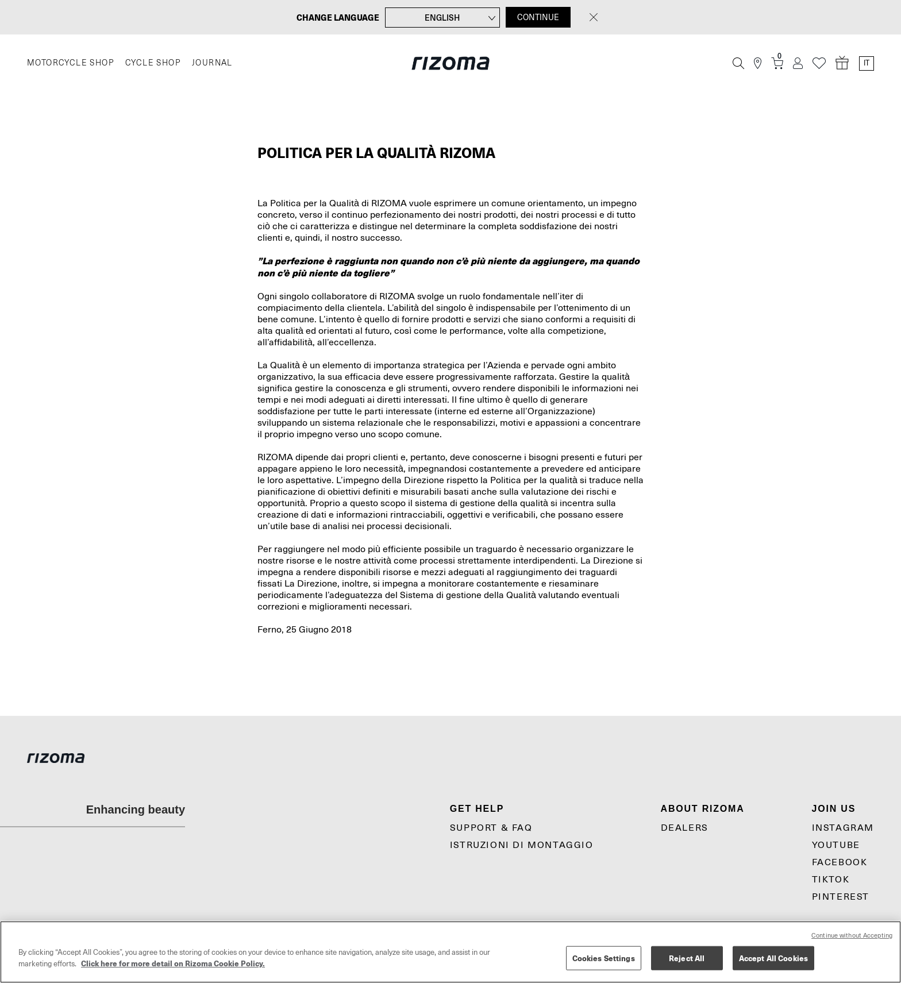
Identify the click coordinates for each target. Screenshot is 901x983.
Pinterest (840, 897)
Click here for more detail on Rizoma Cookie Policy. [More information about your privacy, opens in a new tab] (173, 963)
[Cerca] (738, 63)
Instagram (843, 828)
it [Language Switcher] (866, 63)
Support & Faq (491, 828)
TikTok (831, 879)
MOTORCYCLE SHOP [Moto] (70, 63)
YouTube (836, 845)
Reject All (686, 958)
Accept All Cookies (773, 958)
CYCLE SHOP (152, 63)
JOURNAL (212, 63)
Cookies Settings (603, 958)
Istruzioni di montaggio (522, 845)
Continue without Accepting (851, 935)
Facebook (840, 862)
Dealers (685, 828)
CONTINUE (538, 17)
